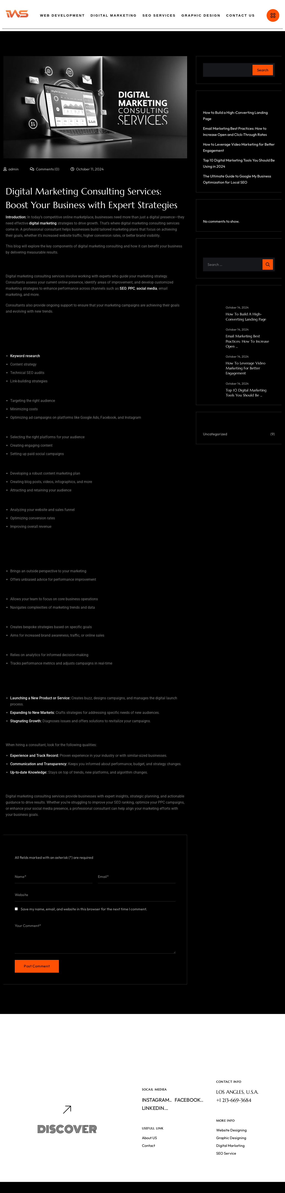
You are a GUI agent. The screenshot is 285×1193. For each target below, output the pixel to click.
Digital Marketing (230, 1145)
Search (262, 70)
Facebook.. (189, 1100)
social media (146, 288)
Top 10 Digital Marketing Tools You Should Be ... (246, 392)
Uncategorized (215, 434)
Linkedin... (155, 1108)
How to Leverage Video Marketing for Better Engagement (245, 368)
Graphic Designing (231, 1138)
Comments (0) (44, 169)
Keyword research (25, 356)
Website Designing (231, 1130)
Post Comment (37, 966)
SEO (123, 288)
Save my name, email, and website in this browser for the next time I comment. (84, 909)
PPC (131, 288)
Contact (148, 1145)
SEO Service (226, 1153)
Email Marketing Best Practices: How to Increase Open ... (247, 341)
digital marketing (43, 223)
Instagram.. (157, 1100)
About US (149, 1138)
